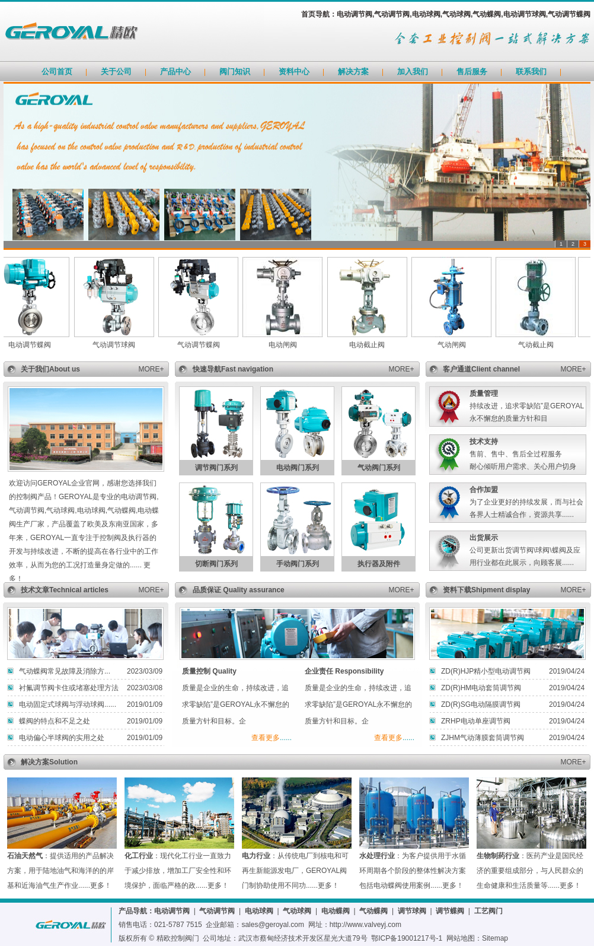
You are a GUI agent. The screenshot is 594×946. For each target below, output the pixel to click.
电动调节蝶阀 (33, 345)
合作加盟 (484, 489)
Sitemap (495, 938)
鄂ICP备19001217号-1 (406, 938)
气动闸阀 (456, 345)
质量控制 (196, 671)
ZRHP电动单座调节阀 (475, 721)
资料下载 (457, 590)
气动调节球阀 (118, 345)
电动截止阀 (371, 345)
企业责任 (319, 671)
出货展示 (484, 538)
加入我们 (412, 71)
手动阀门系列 (297, 564)
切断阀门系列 (216, 564)
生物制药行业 (498, 856)
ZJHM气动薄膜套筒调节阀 (482, 738)
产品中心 (175, 71)
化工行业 (138, 856)
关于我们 (35, 369)
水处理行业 (377, 856)
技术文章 (35, 590)
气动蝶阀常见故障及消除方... (64, 671)
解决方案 (353, 71)
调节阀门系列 (216, 468)
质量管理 (484, 393)
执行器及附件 (378, 564)
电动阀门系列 (297, 468)
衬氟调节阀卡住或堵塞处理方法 (69, 688)
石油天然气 (25, 856)
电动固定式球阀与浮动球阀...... (67, 704)
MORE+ (151, 369)
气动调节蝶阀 (202, 345)
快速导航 (207, 369)
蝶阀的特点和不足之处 (54, 721)
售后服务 (471, 71)
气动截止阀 (540, 345)
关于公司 (116, 71)
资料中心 (294, 71)
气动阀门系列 (378, 468)
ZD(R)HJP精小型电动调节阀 (486, 671)
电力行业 (256, 856)
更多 (97, 885)
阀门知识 (234, 71)
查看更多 (265, 738)
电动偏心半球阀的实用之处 (61, 738)
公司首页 (56, 71)
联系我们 (531, 71)
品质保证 (208, 590)
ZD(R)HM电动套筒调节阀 (481, 688)
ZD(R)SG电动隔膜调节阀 (480, 704)
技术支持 (484, 441)
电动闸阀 (287, 345)
